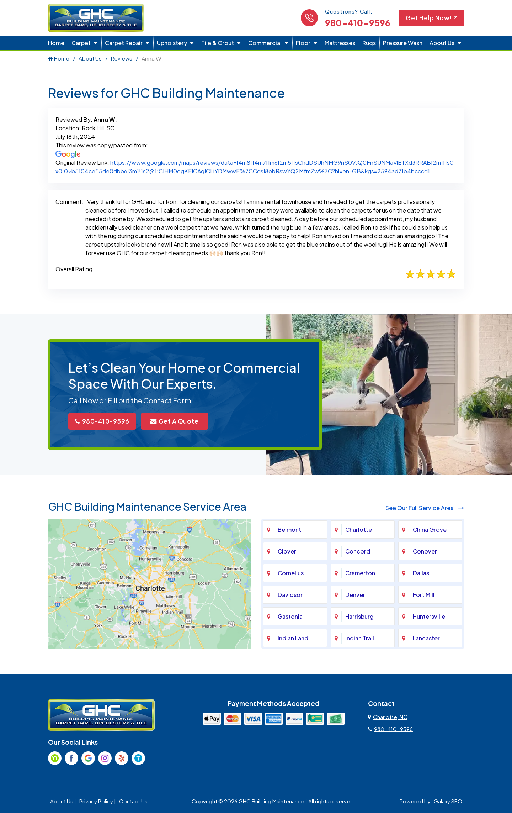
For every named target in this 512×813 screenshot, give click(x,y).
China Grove (430, 530)
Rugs (369, 43)
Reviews (121, 58)
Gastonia (290, 617)
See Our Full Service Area (424, 508)
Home (56, 43)
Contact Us (133, 801)
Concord (357, 552)
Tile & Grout (217, 43)
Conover (425, 552)
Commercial (265, 43)
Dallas (421, 573)
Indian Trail (359, 638)
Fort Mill (423, 595)
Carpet (81, 43)
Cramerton (360, 573)
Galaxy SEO (448, 801)
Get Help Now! (431, 18)
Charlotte (358, 530)
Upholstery (172, 43)
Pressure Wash (402, 43)
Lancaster (426, 638)
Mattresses (340, 43)
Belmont (289, 530)
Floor (303, 43)
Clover (287, 552)
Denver (355, 595)
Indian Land (293, 638)
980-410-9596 (356, 22)
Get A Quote (179, 422)
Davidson (291, 595)
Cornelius (291, 573)
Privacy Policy (96, 801)
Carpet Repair (124, 43)
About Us (442, 43)
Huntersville (429, 617)
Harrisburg (359, 617)
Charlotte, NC (387, 717)
